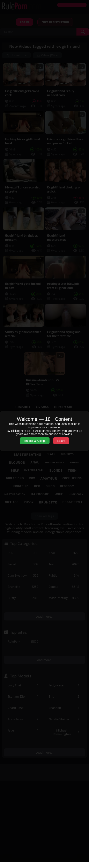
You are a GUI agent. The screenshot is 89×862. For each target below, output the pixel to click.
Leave (61, 440)
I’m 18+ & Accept (34, 440)
